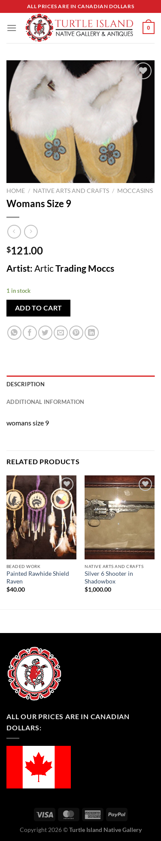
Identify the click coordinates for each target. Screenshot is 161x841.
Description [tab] (25, 384)
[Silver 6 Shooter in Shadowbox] (120, 517)
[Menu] (11, 27)
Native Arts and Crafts (71, 190)
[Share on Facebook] (30, 333)
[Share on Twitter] (45, 333)
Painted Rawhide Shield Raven (37, 577)
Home (15, 190)
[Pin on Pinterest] (76, 333)
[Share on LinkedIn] (92, 333)
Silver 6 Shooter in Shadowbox (109, 577)
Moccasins (135, 190)
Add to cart (38, 308)
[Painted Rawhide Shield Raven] (41, 517)
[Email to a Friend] (61, 333)
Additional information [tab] (45, 401)
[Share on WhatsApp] (14, 333)
